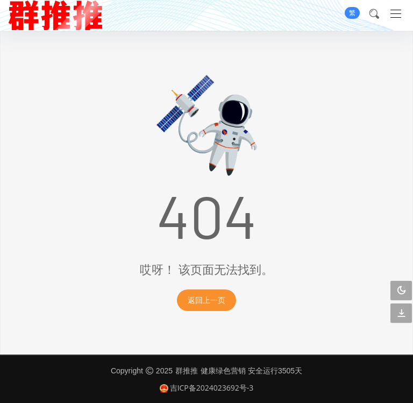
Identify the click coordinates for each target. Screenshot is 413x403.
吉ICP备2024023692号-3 (207, 388)
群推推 (186, 370)
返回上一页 (206, 300)
